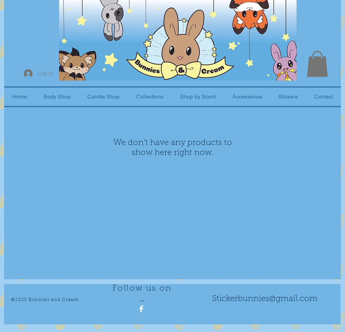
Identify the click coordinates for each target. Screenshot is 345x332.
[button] (317, 64)
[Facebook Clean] (141, 308)
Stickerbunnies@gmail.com (265, 299)
